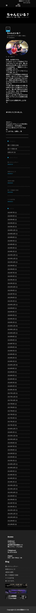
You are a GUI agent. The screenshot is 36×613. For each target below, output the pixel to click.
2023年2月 (11, 280)
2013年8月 (11, 499)
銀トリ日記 (17, 17)
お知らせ (10, 152)
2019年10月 (11, 333)
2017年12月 (11, 393)
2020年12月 (11, 304)
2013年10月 (11, 492)
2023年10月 (11, 262)
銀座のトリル (10, 17)
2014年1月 (11, 482)
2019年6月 (11, 347)
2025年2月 (11, 223)
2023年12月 (11, 255)
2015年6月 (11, 450)
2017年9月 (11, 404)
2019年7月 (11, 343)
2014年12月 (11, 464)
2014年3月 (11, 475)
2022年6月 (11, 297)
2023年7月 (11, 273)
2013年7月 (11, 503)
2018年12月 (11, 365)
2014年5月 (11, 471)
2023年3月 (11, 276)
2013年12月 (11, 485)
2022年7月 (11, 294)
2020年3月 (11, 315)
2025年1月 (11, 227)
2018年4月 (11, 379)
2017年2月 (11, 421)
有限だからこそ (12, 171)
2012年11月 (11, 514)
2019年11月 (11, 329)
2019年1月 (11, 361)
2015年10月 (11, 439)
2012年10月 (11, 517)
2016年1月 (11, 432)
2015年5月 (11, 453)
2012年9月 (11, 521)
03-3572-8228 (12, 552)
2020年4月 (11, 312)
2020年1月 (11, 322)
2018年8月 (11, 372)
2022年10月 (11, 287)
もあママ (12, 35)
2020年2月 (11, 319)
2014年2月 (11, 478)
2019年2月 (11, 358)
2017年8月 (11, 407)
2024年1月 (11, 251)
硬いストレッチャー (13, 162)
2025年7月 (11, 212)
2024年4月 (11, 244)
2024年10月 (11, 234)
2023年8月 (11, 269)
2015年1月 (11, 460)
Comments (11, 37)
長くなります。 (10, 581)
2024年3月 (11, 248)
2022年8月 (11, 290)
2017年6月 (11, 411)
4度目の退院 (11, 181)
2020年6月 (11, 308)
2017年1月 (11, 425)
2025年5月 (11, 216)
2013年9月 (11, 496)
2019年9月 (11, 336)
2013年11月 (11, 489)
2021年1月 (11, 301)
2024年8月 (11, 237)
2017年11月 (11, 397)
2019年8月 (11, 340)
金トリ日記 (11, 149)
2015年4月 (11, 457)
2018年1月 (11, 390)
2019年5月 (11, 351)
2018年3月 (11, 382)
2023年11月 (11, 258)
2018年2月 (11, 386)
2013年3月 (11, 506)
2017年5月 (11, 414)
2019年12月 (11, 326)
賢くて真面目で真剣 (13, 190)
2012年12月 (11, 510)
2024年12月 (11, 230)
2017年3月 (11, 418)
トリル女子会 (11, 199)
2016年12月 (11, 429)
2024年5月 (11, 241)
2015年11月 (11, 436)
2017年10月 (11, 400)
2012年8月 (11, 524)
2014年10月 (11, 467)
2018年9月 (11, 368)
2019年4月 (11, 354)
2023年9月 (11, 265)
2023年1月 (11, 283)
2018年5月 (11, 375)
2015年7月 (11, 446)
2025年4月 (11, 219)
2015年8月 (11, 443)
